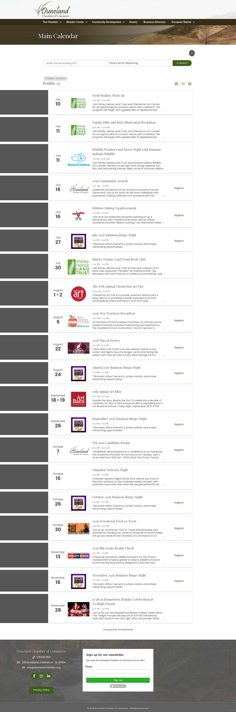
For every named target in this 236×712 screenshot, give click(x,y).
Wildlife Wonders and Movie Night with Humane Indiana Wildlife (126, 150)
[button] (192, 52)
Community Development (106, 21)
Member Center (75, 21)
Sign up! (118, 679)
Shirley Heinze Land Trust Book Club (119, 258)
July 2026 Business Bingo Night (114, 234)
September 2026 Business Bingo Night (119, 418)
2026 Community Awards (110, 180)
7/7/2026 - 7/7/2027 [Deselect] (55, 77)
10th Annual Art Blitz (106, 390)
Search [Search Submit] (182, 62)
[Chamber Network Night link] (78, 476)
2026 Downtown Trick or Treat (114, 520)
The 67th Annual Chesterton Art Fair (118, 285)
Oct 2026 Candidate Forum (111, 442)
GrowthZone (125, 628)
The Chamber (50, 21)
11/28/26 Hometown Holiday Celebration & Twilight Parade (122, 600)
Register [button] (179, 187)
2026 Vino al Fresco (106, 339)
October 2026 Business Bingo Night (117, 496)
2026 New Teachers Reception (113, 312)
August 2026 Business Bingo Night (116, 366)
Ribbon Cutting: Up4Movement (114, 207)
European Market (181, 21)
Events (133, 21)
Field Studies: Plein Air (108, 94)
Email (89, 666)
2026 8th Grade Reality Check (113, 547)
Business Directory (155, 21)
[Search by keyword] (75, 62)
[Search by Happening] (140, 62)
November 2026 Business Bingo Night (119, 574)
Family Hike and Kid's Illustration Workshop (124, 121)
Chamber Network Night (110, 469)
